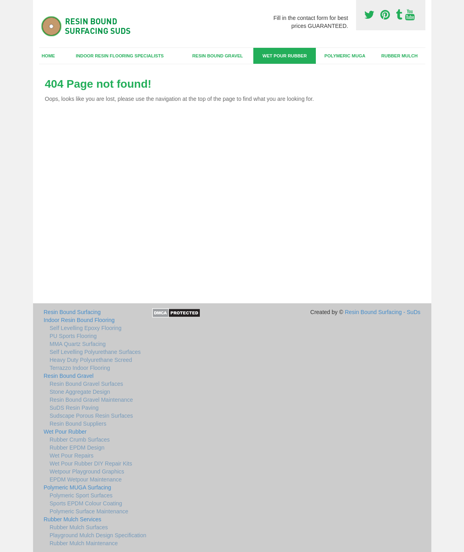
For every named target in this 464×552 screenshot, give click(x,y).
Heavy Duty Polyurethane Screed (91, 360)
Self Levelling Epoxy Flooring (86, 328)
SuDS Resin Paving (74, 408)
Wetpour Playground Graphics (87, 471)
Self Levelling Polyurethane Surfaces (95, 352)
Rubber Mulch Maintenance (84, 543)
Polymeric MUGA (344, 55)
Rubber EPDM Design (77, 447)
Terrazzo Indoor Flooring (80, 368)
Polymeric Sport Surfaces (81, 495)
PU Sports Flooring (73, 336)
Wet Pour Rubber (284, 55)
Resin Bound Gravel (217, 55)
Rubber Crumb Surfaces (80, 439)
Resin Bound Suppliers (78, 423)
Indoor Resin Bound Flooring (79, 320)
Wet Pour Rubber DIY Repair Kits (91, 463)
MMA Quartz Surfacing (78, 344)
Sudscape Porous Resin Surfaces (91, 416)
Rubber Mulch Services (73, 519)
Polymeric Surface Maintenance (89, 511)
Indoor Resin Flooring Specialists (120, 55)
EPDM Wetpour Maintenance (86, 479)
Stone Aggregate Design (80, 392)
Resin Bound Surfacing (72, 312)
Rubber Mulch (399, 55)
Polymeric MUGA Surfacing (78, 487)
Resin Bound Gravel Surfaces (86, 384)
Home (48, 55)
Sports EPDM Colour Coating (86, 503)
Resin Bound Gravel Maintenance (91, 400)
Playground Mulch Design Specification (98, 535)
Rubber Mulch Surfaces (79, 527)
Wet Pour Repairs (72, 455)
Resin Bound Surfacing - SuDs (383, 312)
